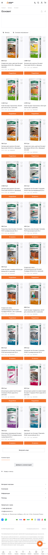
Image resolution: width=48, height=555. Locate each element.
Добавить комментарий (24, 465)
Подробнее (12, 73)
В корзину (35, 196)
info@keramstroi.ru (7, 511)
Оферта (44, 528)
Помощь (4, 498)
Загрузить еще (24, 450)
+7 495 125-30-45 (6, 508)
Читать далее (20, 545)
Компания (4, 489)
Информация (5, 493)
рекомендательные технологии (35, 534)
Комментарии (5, 457)
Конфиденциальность (33, 528)
